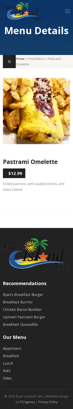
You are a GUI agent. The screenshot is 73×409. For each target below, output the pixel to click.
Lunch (8, 363)
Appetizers (12, 348)
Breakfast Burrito (18, 302)
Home (20, 59)
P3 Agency (27, 402)
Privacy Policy (48, 402)
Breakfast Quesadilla (20, 324)
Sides (7, 378)
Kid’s (7, 370)
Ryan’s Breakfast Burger (23, 294)
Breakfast (11, 355)
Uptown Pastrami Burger (24, 317)
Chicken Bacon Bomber (22, 309)
